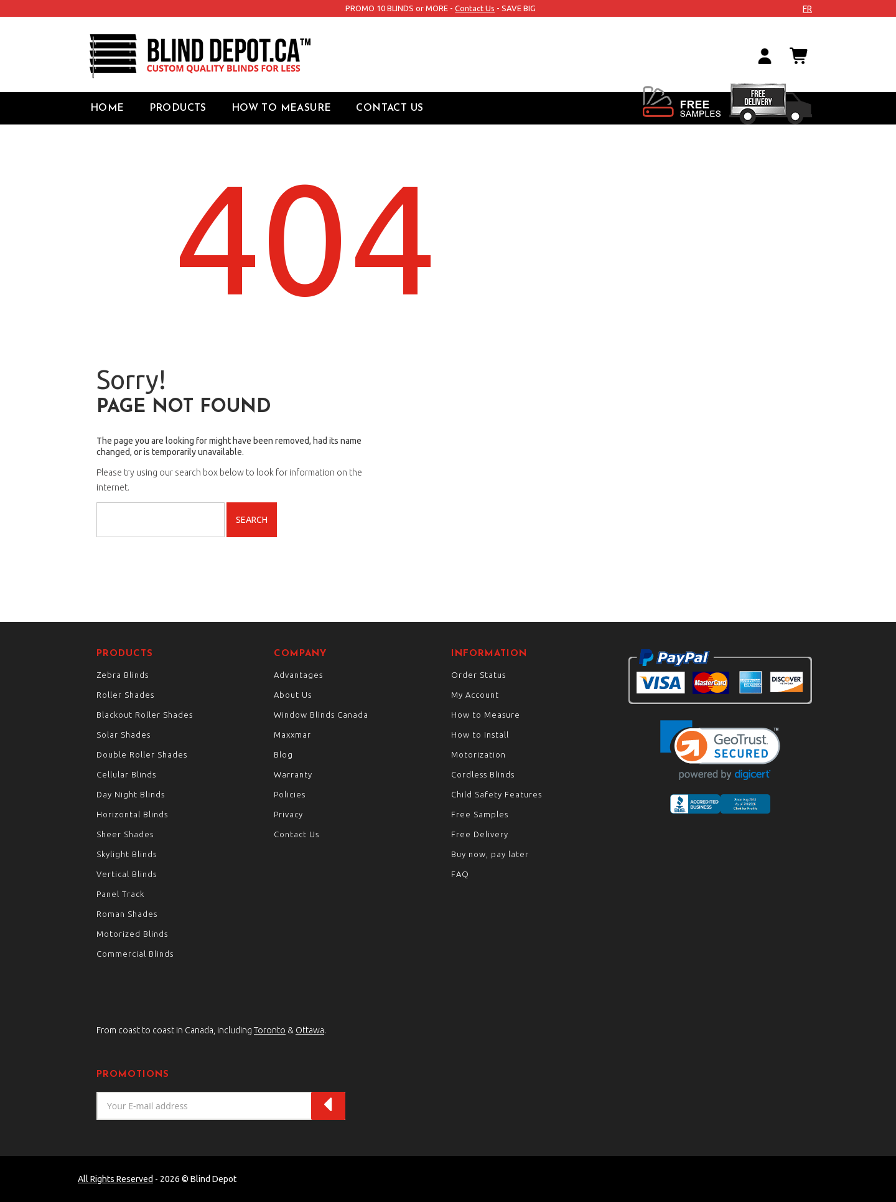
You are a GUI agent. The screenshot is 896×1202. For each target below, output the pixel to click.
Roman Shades (126, 913)
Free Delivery (479, 834)
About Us (293, 694)
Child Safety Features (496, 794)
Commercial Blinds (135, 953)
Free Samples (479, 814)
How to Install (480, 734)
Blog (283, 754)
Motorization (478, 754)
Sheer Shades (125, 834)
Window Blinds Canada (321, 714)
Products (178, 108)
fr (807, 9)
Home (107, 108)
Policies (290, 794)
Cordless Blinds (483, 774)
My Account (475, 694)
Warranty (293, 774)
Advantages (298, 674)
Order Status (478, 674)
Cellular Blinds (126, 774)
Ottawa (310, 1030)
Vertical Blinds (126, 874)
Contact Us (475, 8)
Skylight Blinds (126, 854)
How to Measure (281, 108)
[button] (720, 750)
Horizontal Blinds (132, 814)
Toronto (270, 1030)
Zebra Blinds (122, 674)
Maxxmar (292, 734)
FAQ (460, 874)
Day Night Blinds (130, 794)
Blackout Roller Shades (144, 714)
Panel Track (120, 894)
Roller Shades (125, 694)
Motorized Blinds (132, 933)
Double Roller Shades (141, 754)
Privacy (288, 814)
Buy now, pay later (490, 854)
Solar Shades (123, 734)
